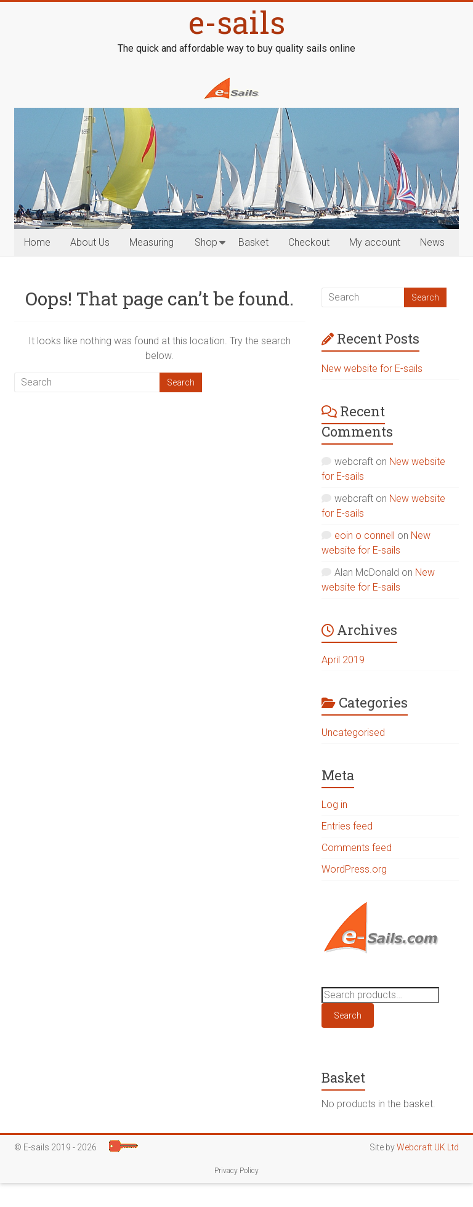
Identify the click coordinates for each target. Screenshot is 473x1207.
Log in (334, 804)
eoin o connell (364, 535)
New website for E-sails (371, 368)
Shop (206, 242)
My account (374, 242)
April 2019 (343, 660)
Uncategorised (353, 732)
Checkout (308, 242)
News (432, 242)
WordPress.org (354, 869)
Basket (253, 242)
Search (348, 1015)
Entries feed (347, 826)
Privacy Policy (236, 1170)
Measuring (151, 242)
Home (37, 242)
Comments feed (356, 848)
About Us (90, 242)
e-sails (236, 22)
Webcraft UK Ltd (428, 1147)
